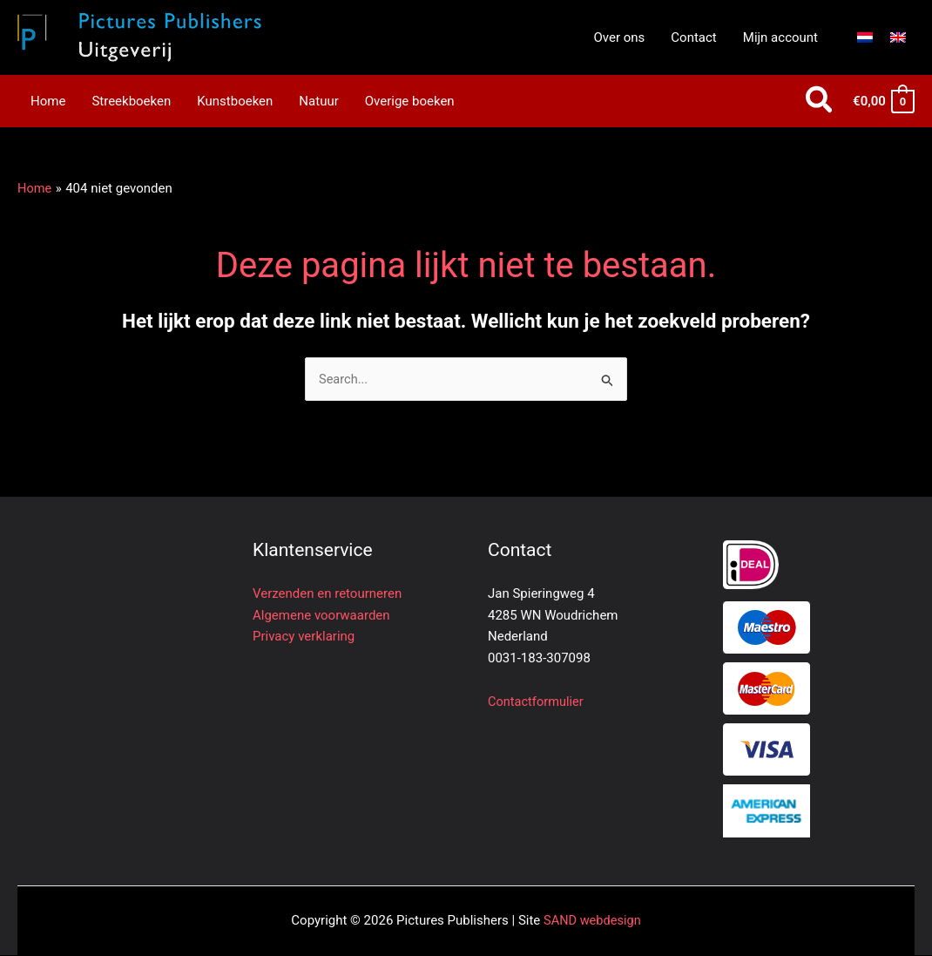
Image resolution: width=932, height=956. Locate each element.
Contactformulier (537, 701)
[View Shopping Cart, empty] (883, 101)
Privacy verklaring (304, 637)
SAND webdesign (592, 921)
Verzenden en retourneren (327, 594)
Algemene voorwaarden (321, 615)
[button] (820, 101)
